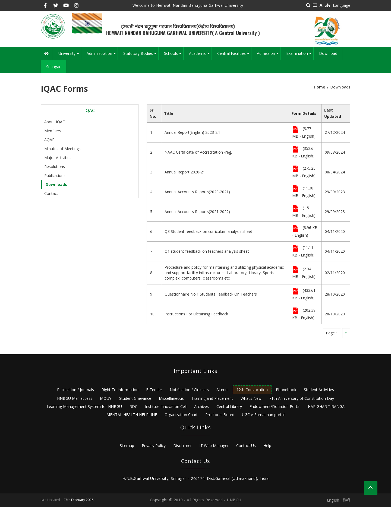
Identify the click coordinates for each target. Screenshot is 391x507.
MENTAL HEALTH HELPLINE (131, 414)
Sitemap (127, 445)
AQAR (49, 139)
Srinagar (53, 66)
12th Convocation (252, 389)
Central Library (229, 406)
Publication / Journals (75, 389)
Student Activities (319, 389)
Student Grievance (135, 398)
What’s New (251, 398)
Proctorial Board (219, 414)
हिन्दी (346, 500)
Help (267, 445)
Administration (102, 55)
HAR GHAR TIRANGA (326, 406)
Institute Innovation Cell (166, 406)
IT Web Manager (214, 445)
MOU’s (106, 398)
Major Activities (57, 157)
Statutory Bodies (140, 55)
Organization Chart (181, 414)
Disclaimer (182, 445)
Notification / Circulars (189, 389)
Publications (54, 175)
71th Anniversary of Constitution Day (301, 398)
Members (52, 130)
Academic (200, 55)
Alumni (222, 389)
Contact (51, 193)
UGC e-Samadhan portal (263, 414)
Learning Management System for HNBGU (84, 406)
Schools (173, 55)
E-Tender (154, 389)
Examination (299, 55)
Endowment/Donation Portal (275, 406)
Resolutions (54, 166)
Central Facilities (234, 55)
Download (328, 53)
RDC (133, 406)
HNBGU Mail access (74, 398)
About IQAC (54, 121)
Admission (268, 55)
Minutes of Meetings (62, 148)
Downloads (56, 184)
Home (319, 87)
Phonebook (286, 389)
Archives (201, 406)
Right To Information (120, 389)
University (69, 55)
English (333, 500)
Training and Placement (212, 398)
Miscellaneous (171, 398)
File (295, 130)
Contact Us (246, 445)
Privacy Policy (154, 445)
